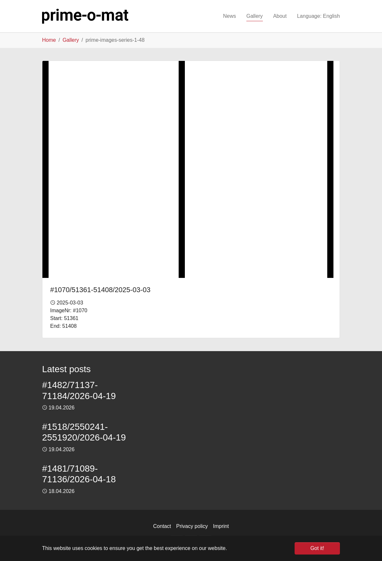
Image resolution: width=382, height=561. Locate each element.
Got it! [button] (317, 548)
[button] (318, 16)
